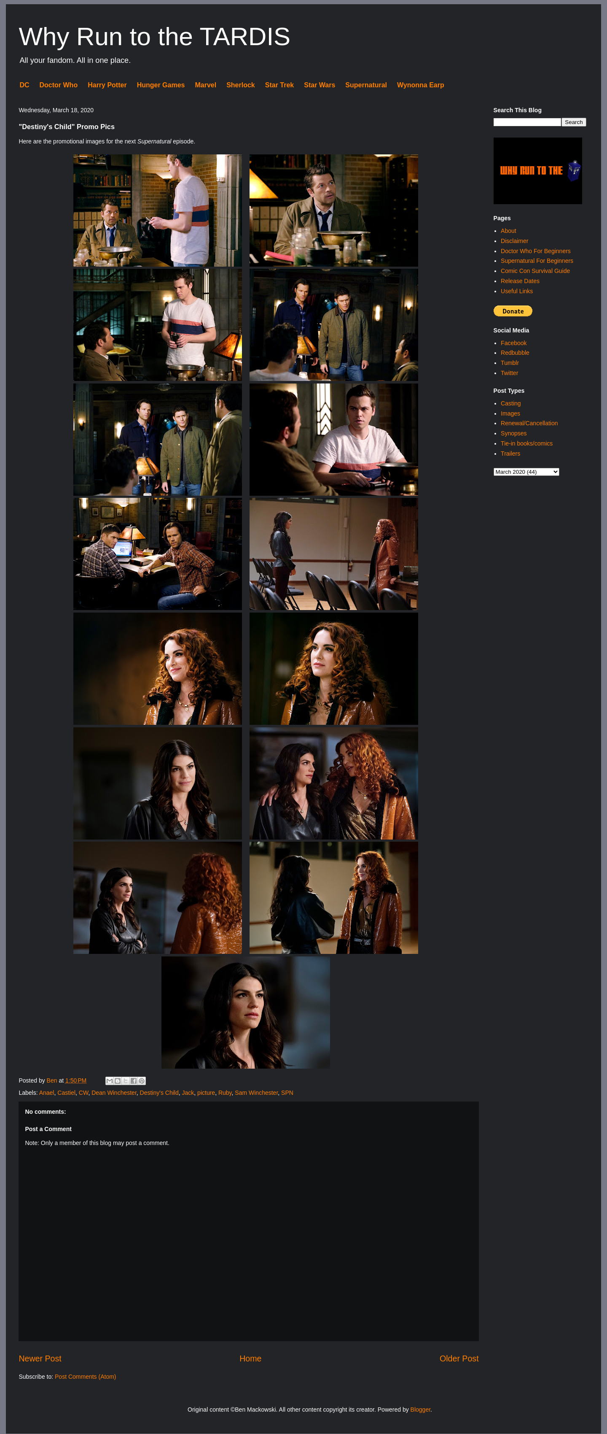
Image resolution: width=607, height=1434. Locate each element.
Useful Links (517, 291)
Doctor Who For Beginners (536, 251)
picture (206, 1092)
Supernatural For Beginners (537, 260)
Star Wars (319, 85)
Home (250, 1358)
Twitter (509, 373)
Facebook (513, 343)
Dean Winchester (114, 1092)
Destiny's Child (159, 1092)
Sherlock (240, 85)
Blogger (420, 1409)
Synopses (513, 433)
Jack (188, 1092)
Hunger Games (161, 85)
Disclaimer (514, 241)
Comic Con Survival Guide (535, 270)
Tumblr (510, 362)
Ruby (225, 1092)
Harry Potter (107, 85)
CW (84, 1092)
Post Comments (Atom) (85, 1376)
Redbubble (515, 352)
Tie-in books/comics (527, 443)
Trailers (510, 453)
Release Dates (520, 281)
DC (24, 85)
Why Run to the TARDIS (154, 36)
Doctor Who (59, 85)
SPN (287, 1092)
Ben (53, 1080)
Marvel (205, 85)
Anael (46, 1092)
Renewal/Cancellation (529, 423)
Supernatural (366, 85)
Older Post (459, 1358)
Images (510, 413)
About (508, 230)
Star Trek (279, 85)
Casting (511, 403)
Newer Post (40, 1358)
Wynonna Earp (420, 85)
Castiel (66, 1092)
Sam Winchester (256, 1092)
